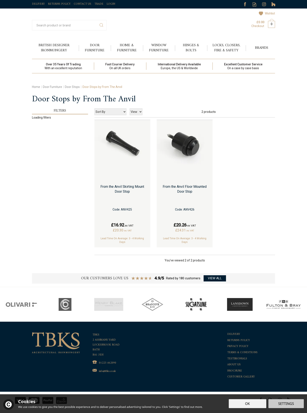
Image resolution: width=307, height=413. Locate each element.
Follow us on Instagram (264, 4)
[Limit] (136, 111)
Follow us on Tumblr (273, 4)
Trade (98, 3)
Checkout (257, 26)
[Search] (64, 25)
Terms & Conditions (242, 353)
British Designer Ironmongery (54, 48)
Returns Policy (238, 340)
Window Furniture (159, 48)
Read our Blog (254, 4)
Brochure (234, 371)
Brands (261, 48)
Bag (269, 23)
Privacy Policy (237, 346)
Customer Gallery (241, 377)
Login (111, 3)
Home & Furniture (127, 48)
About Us (234, 365)
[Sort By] (110, 111)
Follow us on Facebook (245, 4)
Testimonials (237, 359)
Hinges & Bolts (191, 48)
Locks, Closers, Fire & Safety (226, 48)
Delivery (233, 334)
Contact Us (82, 3)
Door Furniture (94, 48)
